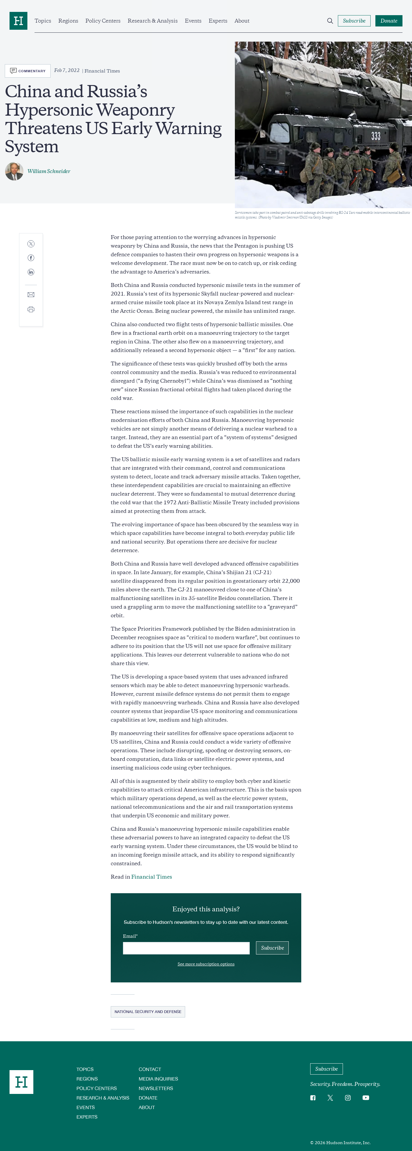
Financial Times (151, 877)
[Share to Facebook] (31, 258)
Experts (218, 21)
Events (193, 21)
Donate (148, 1097)
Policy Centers (103, 21)
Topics (43, 21)
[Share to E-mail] (31, 295)
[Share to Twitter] (31, 244)
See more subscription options (206, 964)
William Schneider (49, 171)
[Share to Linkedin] (31, 276)
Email (129, 936)
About (242, 21)
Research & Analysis (153, 21)
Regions (68, 21)
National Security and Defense (148, 1011)
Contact (150, 1069)
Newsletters (156, 1088)
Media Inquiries (158, 1078)
